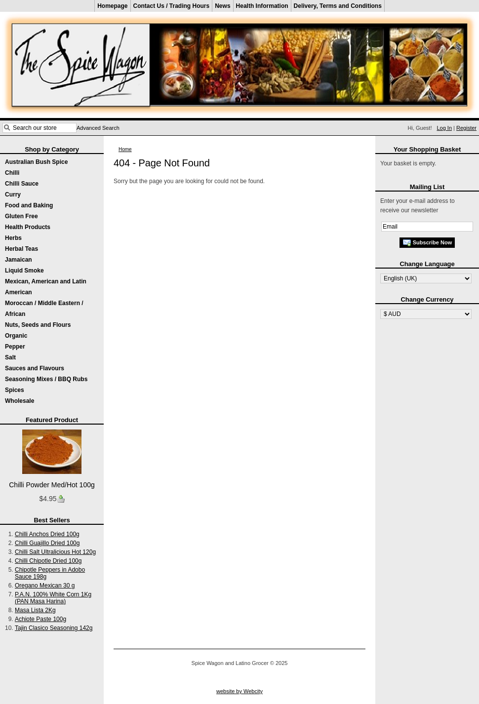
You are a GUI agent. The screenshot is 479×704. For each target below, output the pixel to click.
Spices (14, 390)
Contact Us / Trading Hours (171, 5)
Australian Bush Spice (36, 161)
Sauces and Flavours (34, 368)
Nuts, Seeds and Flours (38, 324)
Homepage (112, 5)
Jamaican (18, 259)
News (222, 5)
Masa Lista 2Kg (35, 610)
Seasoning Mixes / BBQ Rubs (46, 379)
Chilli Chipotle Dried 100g (48, 560)
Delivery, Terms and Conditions (338, 5)
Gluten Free (21, 216)
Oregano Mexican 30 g (45, 585)
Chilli (12, 172)
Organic (16, 335)
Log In (444, 128)
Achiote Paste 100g (40, 619)
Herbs (13, 238)
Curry (13, 194)
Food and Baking (29, 205)
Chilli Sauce (22, 183)
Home (125, 149)
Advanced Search (98, 128)
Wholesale (19, 400)
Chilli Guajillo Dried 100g (47, 543)
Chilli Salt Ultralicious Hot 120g (55, 551)
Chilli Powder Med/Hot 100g (52, 485)
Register (466, 128)
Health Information (262, 5)
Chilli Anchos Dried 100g (47, 534)
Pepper (15, 346)
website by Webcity (239, 691)
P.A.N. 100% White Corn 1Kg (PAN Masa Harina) (53, 598)
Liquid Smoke (24, 270)
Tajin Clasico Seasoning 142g (53, 628)
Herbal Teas (21, 248)
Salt (10, 357)
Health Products (27, 227)
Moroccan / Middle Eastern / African (44, 308)
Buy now (61, 499)
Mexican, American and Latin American (45, 287)
